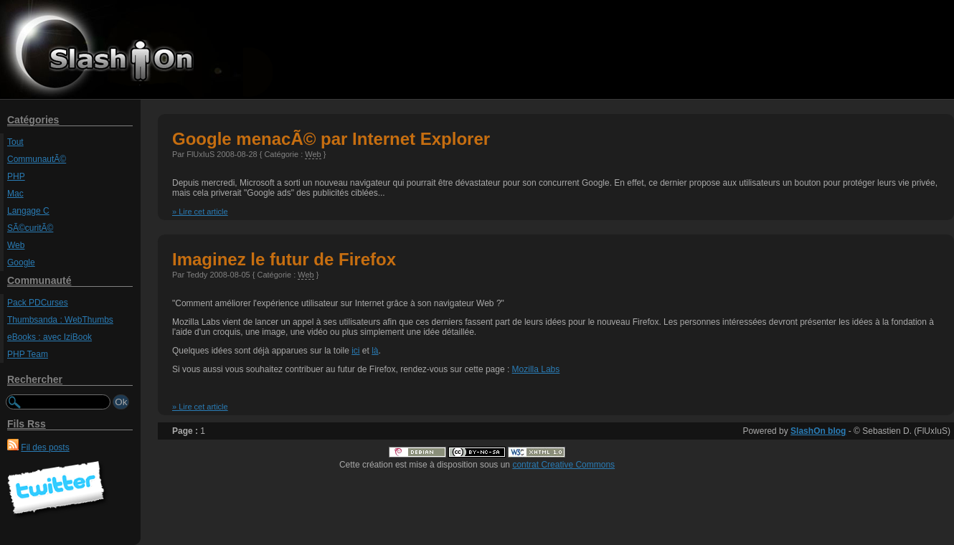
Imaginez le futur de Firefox (284, 259)
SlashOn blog (818, 431)
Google (21, 262)
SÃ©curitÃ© (30, 228)
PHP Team (27, 354)
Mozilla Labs (536, 369)
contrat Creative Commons (563, 465)
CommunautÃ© (36, 159)
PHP (16, 176)
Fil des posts (45, 447)
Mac (15, 194)
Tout (15, 142)
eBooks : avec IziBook (49, 337)
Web (15, 245)
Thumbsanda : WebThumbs (60, 320)
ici (355, 351)
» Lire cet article (200, 211)
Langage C (28, 211)
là (375, 351)
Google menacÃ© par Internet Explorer (331, 138)
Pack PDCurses (37, 303)
